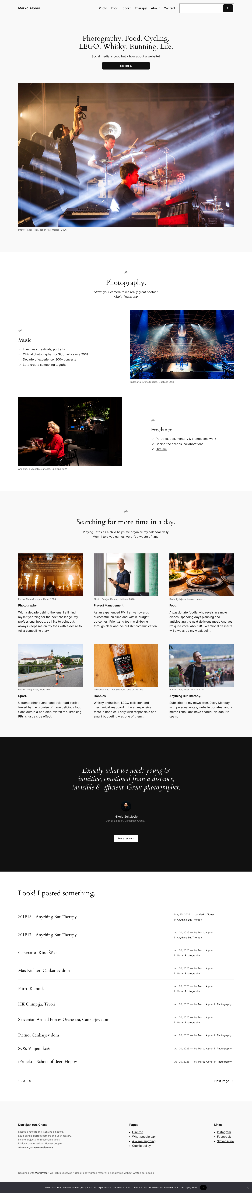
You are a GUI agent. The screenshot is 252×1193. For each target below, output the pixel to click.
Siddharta (65, 354)
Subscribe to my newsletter (188, 703)
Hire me (161, 449)
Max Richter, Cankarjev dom (44, 970)
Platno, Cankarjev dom (38, 1035)
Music (180, 955)
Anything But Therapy (189, 919)
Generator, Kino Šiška (37, 953)
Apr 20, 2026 (181, 932)
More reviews (126, 838)
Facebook (224, 1136)
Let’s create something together (45, 364)
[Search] (228, 8)
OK (203, 1187)
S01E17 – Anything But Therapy (47, 935)
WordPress (41, 1172)
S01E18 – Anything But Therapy (47, 917)
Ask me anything (144, 1141)
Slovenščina (225, 1141)
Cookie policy (141, 1145)
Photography (192, 955)
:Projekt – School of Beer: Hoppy (47, 1061)
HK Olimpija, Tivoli (36, 1004)
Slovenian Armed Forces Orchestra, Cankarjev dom (63, 1019)
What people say (144, 1136)
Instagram (224, 1132)
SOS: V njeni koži (34, 1048)
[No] (247, 1187)
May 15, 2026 (182, 914)
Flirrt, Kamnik (31, 988)
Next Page (224, 1081)
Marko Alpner (29, 8)
